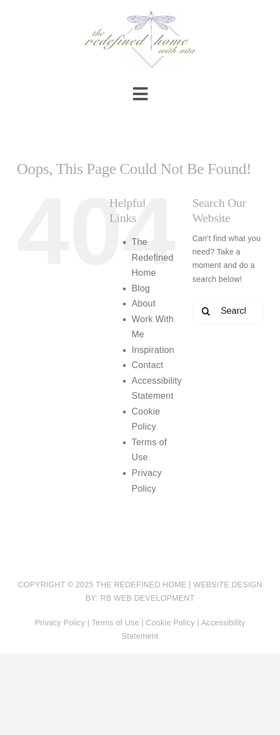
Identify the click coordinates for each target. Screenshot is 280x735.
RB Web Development (147, 597)
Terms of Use (115, 622)
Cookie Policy (170, 622)
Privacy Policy (60, 622)
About (144, 303)
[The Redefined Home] (140, 15)
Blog (141, 288)
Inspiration (153, 350)
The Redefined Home (153, 257)
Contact (148, 365)
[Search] (206, 311)
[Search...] (227, 311)
